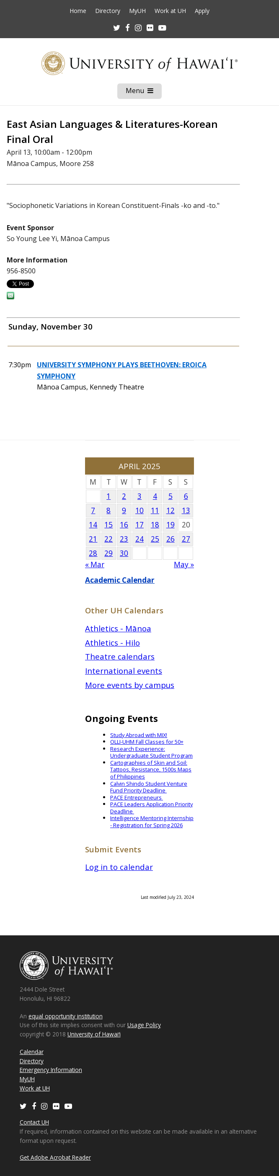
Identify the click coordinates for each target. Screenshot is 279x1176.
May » (184, 564)
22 (108, 539)
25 (155, 539)
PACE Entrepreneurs (136, 797)
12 (170, 510)
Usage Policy (144, 1025)
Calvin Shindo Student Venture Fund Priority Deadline (148, 787)
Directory (107, 11)
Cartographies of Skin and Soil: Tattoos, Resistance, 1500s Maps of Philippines (150, 769)
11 (155, 510)
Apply (202, 11)
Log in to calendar (119, 867)
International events (123, 670)
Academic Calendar (120, 580)
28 (93, 553)
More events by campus (129, 685)
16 (124, 525)
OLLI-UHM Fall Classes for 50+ (146, 741)
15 (108, 525)
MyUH (137, 11)
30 (124, 553)
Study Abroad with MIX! (138, 735)
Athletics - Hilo (112, 642)
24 (139, 539)
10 (139, 510)
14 (93, 525)
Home (78, 11)
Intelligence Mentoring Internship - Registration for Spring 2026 (152, 821)
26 (170, 539)
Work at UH (170, 11)
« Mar (94, 564)
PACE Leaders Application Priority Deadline (151, 807)
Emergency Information (51, 1070)
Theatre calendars (120, 656)
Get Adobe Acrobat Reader (55, 1157)
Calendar (32, 1052)
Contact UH (34, 1122)
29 (108, 553)
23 (124, 539)
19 (170, 525)
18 (155, 525)
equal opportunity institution (65, 1016)
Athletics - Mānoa (118, 628)
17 (139, 525)
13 (186, 510)
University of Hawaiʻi (94, 1034)
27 (186, 539)
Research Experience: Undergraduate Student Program (151, 752)
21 (93, 539)
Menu (144, 92)
